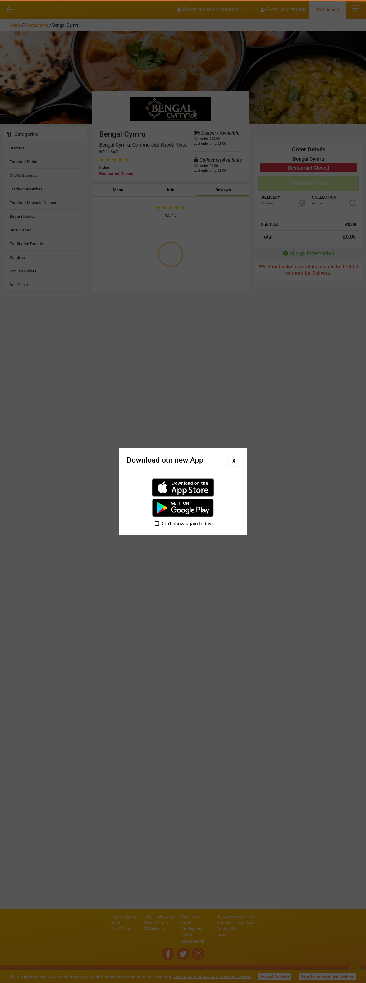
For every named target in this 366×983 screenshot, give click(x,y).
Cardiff (165, 922)
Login (94, 916)
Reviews (223, 189)
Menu (118, 189)
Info (171, 189)
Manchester (170, 916)
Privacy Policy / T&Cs (257, 916)
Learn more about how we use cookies (212, 976)
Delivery (271, 197)
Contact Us (248, 928)
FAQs (242, 935)
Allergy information (308, 253)
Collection (324, 197)
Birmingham (170, 928)
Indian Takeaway (137, 916)
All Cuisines (133, 928)
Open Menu (355, 7)
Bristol (165, 935)
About (95, 922)
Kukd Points (100, 928)
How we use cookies (257, 922)
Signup (109, 916)
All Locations (171, 941)
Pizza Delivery (135, 922)
